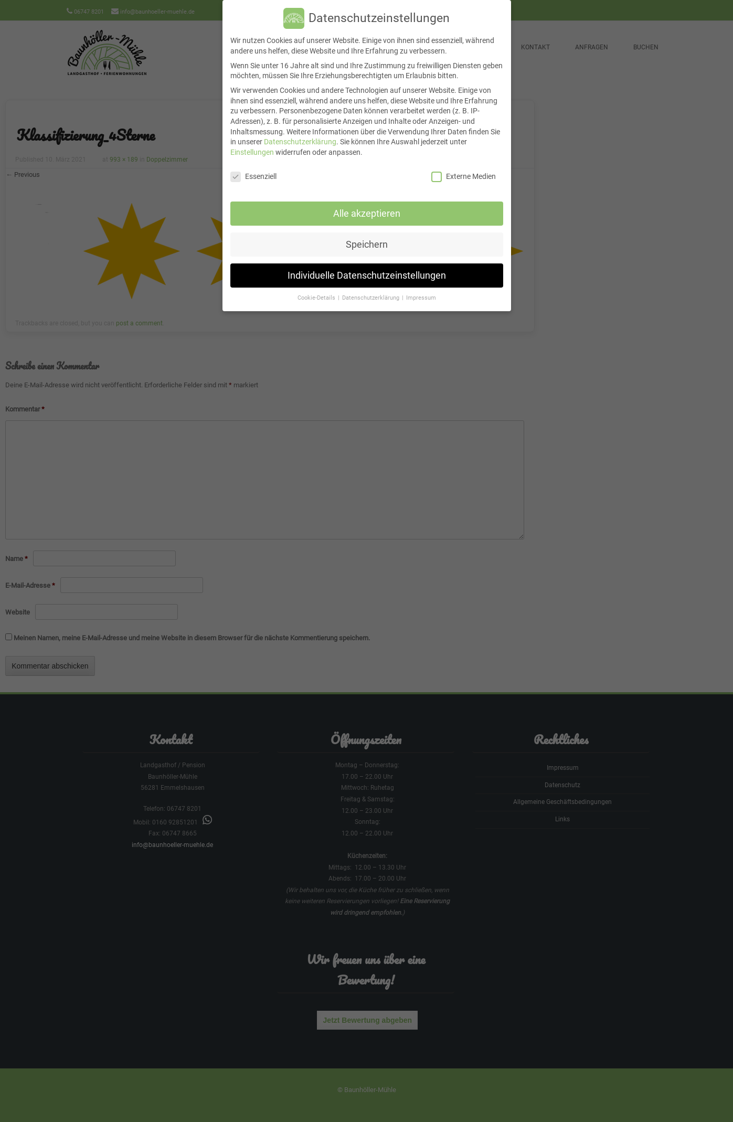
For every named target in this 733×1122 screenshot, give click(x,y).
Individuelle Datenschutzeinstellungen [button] (367, 264)
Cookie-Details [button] (317, 287)
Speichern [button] (367, 233)
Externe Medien (463, 166)
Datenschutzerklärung (300, 131)
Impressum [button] (421, 287)
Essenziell (253, 166)
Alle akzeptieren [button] (366, 202)
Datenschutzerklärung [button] (371, 287)
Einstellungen (252, 141)
